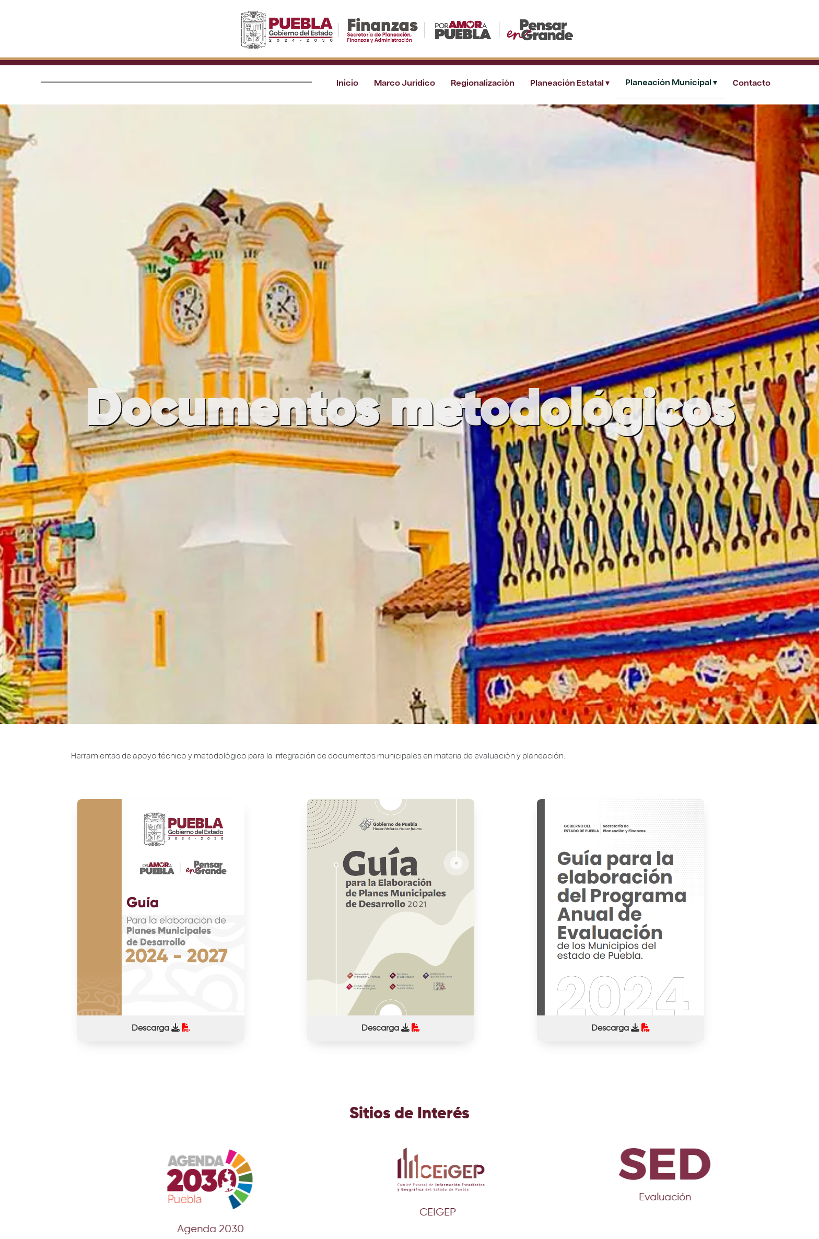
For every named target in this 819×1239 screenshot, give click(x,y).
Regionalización (482, 82)
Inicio (347, 82)
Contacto (751, 82)
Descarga (161, 1028)
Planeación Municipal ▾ (671, 81)
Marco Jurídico (404, 82)
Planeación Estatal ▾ (570, 82)
